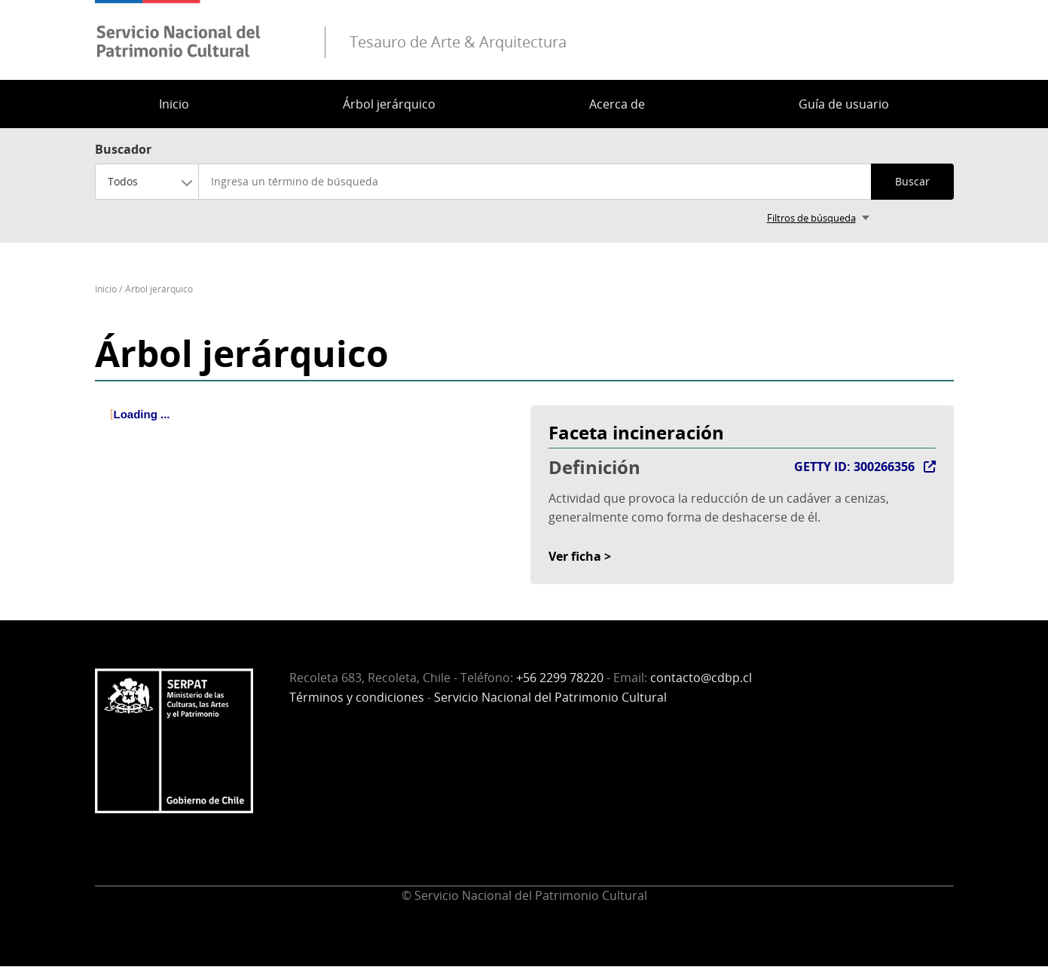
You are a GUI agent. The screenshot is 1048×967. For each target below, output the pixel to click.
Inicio (174, 104)
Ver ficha (574, 556)
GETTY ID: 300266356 (854, 466)
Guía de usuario (844, 104)
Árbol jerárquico (389, 104)
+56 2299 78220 (559, 677)
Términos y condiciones (356, 697)
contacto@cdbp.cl (701, 677)
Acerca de (617, 104)
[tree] (306, 427)
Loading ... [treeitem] (142, 414)
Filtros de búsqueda (811, 218)
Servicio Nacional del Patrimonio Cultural (550, 697)
